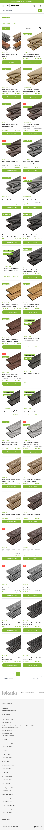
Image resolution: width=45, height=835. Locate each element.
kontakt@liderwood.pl (27, 1)
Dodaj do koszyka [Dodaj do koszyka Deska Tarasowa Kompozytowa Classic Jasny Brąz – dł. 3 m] (12, 312)
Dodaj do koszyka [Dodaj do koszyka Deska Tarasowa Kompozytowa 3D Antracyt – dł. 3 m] (32, 630)
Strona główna (6, 23)
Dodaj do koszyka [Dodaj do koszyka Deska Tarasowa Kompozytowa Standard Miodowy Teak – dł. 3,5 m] (12, 97)
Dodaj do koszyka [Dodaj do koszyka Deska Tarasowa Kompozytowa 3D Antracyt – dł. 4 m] (32, 665)
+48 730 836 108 (7, 791)
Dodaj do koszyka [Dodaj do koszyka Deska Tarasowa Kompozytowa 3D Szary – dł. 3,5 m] (32, 595)
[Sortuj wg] (31, 28)
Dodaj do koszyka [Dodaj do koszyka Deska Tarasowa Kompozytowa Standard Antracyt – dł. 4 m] (32, 277)
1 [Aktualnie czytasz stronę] (17, 674)
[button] (6, 28)
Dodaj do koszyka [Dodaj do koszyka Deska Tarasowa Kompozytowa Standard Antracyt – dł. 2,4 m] (12, 242)
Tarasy (14, 23)
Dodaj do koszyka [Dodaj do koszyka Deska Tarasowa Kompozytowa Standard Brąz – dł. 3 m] (12, 133)
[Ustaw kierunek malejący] (40, 28)
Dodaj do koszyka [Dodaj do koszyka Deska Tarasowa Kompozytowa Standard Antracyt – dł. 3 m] (32, 242)
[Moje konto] (37, 5)
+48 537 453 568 (7, 768)
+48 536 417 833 (7, 779)
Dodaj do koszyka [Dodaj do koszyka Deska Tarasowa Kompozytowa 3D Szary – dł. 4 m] (12, 630)
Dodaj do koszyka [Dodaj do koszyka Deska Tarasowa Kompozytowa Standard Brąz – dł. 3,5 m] (32, 133)
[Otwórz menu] (3, 5)
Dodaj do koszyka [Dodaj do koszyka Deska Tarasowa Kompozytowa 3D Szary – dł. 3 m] (12, 595)
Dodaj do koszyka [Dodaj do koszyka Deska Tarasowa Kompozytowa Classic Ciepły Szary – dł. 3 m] (12, 452)
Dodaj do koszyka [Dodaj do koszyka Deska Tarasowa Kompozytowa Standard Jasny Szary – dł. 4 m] (32, 207)
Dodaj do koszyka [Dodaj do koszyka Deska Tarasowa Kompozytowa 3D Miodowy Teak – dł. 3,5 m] (32, 486)
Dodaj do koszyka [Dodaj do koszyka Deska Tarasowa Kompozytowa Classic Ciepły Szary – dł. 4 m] (32, 452)
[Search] (40, 10)
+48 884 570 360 (7, 733)
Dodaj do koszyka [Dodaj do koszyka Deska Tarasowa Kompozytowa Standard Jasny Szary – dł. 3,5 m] (12, 207)
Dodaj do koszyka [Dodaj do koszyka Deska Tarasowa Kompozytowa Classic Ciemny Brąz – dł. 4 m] (12, 384)
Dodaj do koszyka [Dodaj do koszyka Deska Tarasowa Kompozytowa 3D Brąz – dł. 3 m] (32, 521)
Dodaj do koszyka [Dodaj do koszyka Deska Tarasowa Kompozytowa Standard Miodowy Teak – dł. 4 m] (32, 97)
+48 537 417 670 (7, 801)
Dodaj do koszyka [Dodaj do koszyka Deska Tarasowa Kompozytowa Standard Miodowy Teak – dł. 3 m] (32, 62)
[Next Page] (30, 674)
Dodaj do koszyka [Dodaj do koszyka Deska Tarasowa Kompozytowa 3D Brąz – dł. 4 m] (32, 558)
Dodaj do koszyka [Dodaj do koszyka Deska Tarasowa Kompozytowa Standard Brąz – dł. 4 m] (12, 170)
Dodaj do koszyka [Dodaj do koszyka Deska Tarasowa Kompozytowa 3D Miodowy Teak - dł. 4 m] (12, 521)
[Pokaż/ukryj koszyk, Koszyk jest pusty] (40, 5)
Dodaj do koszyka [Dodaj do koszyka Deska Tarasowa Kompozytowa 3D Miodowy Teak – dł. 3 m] (12, 486)
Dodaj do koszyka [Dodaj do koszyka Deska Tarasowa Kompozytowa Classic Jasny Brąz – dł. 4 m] (32, 312)
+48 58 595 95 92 (15, 1)
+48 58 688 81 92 (7, 757)
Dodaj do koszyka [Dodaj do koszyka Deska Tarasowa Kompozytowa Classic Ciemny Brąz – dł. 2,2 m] (12, 347)
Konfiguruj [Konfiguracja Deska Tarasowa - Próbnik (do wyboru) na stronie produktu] (11, 62)
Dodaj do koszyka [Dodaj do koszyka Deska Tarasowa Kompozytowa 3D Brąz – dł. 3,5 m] (12, 558)
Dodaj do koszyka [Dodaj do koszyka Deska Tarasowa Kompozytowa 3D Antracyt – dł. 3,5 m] (12, 665)
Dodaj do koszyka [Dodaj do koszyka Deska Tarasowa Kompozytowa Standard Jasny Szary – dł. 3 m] (32, 170)
